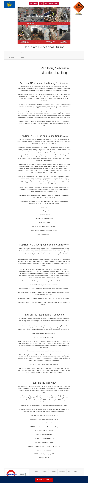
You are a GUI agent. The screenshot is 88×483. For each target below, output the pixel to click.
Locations (47, 53)
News (68, 53)
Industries (34, 53)
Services (22, 53)
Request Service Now (44, 480)
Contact (23, 57)
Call (41, 3)
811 (58, 53)
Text (46, 3)
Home (11, 53)
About (11, 57)
